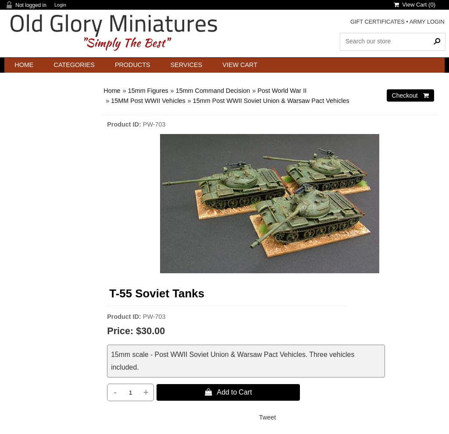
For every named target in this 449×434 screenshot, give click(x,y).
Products (132, 64)
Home (23, 64)
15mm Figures (148, 90)
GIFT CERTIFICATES (377, 21)
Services (187, 64)
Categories (74, 64)
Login (60, 5)
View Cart (239, 64)
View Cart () (414, 4)
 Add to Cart (228, 391)
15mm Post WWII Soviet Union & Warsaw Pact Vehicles (271, 100)
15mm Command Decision (213, 90)
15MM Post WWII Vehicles (148, 100)
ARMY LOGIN (427, 21)
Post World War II (281, 90)
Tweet (267, 417)
